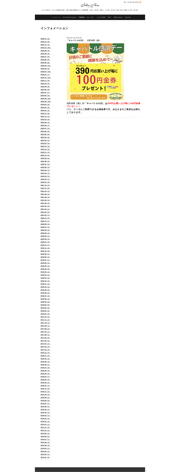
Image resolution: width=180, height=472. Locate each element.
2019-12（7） (45, 245)
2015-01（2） (45, 421)
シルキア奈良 (101, 17)
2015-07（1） (45, 403)
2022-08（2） (45, 161)
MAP (109, 17)
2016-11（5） (45, 356)
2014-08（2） (45, 436)
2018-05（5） (45, 302)
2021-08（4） (45, 197)
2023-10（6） (45, 119)
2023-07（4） (45, 128)
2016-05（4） (45, 373)
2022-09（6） (45, 158)
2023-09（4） (45, 122)
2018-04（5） (45, 305)
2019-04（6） (45, 269)
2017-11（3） (45, 320)
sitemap (128, 17)
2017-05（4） (45, 338)
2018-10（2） (45, 287)
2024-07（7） (45, 92)
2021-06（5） (45, 200)
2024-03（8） (45, 104)
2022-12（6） (45, 149)
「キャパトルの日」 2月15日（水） (84, 40)
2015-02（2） (45, 418)
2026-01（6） (45, 39)
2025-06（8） (45, 59)
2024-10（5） (45, 83)
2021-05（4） (45, 203)
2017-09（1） (45, 326)
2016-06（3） (45, 370)
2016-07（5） (45, 367)
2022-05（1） (45, 170)
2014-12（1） (45, 424)
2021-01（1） (45, 215)
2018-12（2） (45, 281)
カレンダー (90, 17)
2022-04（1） (45, 173)
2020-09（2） (45, 224)
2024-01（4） (45, 110)
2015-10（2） (45, 394)
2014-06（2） (45, 442)
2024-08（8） (45, 89)
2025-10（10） (46, 48)
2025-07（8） (45, 57)
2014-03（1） (45, 451)
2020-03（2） (45, 236)
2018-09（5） (45, 290)
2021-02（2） (45, 212)
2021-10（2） (45, 191)
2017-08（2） (45, 329)
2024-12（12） (46, 77)
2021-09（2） (45, 194)
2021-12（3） (45, 185)
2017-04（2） (45, 341)
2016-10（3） (45, 359)
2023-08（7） (45, 125)
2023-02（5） (45, 143)
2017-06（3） (45, 335)
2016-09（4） (45, 362)
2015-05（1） (45, 409)
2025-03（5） (45, 68)
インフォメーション (69, 17)
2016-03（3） (45, 379)
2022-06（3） (45, 167)
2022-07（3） (45, 164)
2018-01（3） (45, 314)
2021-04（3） (45, 206)
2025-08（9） (45, 54)
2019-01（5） (45, 278)
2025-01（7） (45, 74)
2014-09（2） (45, 433)
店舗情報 (81, 17)
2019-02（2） (45, 275)
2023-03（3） (45, 140)
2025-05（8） (45, 62)
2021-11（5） (45, 188)
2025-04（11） (46, 65)
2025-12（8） (45, 42)
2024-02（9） (45, 107)
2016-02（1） (45, 382)
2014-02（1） (45, 454)
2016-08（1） (45, 365)
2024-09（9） (45, 86)
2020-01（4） (45, 242)
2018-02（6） (45, 311)
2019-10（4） (45, 251)
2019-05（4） (45, 266)
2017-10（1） (45, 323)
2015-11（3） (45, 391)
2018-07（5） (45, 296)
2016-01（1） (45, 385)
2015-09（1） (45, 397)
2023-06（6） (45, 131)
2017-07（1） (45, 332)
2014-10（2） (45, 430)
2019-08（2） (45, 257)
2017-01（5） (45, 350)
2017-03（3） (45, 344)
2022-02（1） (45, 179)
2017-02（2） (45, 347)
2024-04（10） (46, 101)
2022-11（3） (45, 152)
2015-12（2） (45, 388)
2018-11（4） (45, 284)
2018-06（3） (45, 299)
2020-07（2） (45, 227)
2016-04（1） (45, 376)
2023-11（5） (45, 116)
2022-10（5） (45, 155)
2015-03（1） (45, 415)
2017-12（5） (45, 317)
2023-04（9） (45, 137)
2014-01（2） (45, 457)
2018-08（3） (45, 293)
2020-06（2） (45, 230)
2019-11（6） (45, 248)
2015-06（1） (45, 406)
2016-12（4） (45, 353)
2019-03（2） (45, 272)
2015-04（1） (45, 412)
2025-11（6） (45, 45)
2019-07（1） (45, 260)
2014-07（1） (45, 439)
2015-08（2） (45, 400)
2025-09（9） (45, 51)
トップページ (56, 17)
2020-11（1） (45, 221)
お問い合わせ (118, 17)
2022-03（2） (45, 176)
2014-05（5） (45, 445)
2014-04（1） (45, 448)
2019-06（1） (45, 263)
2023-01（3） (45, 146)
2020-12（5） (45, 218)
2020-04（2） (45, 233)
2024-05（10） (46, 98)
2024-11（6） (45, 80)
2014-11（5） (45, 427)
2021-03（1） (45, 209)
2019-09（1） (45, 254)
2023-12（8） (45, 113)
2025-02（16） (46, 71)
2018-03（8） (45, 308)
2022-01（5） (45, 182)
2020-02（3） (45, 239)
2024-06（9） (45, 95)
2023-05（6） (45, 134)
